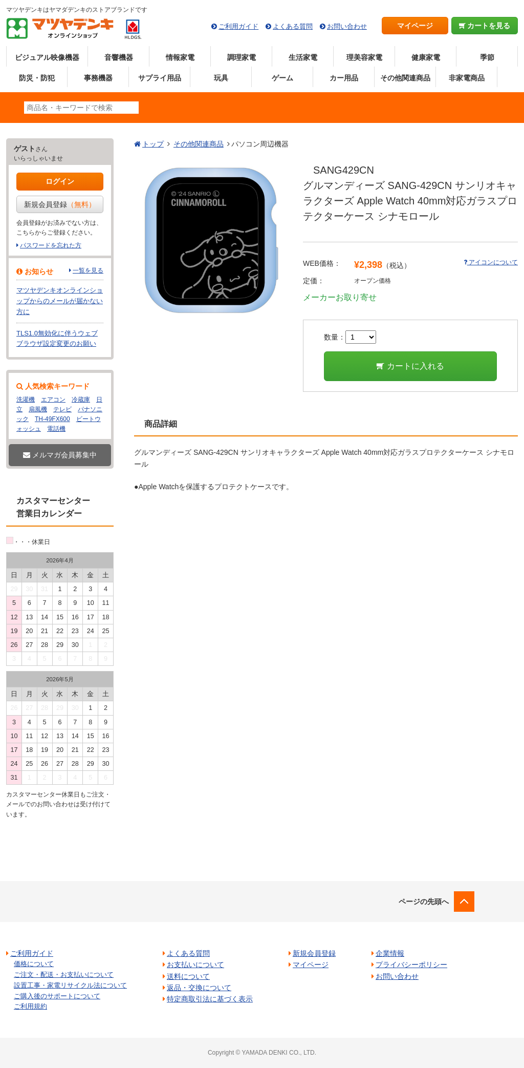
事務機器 (98, 78)
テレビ (62, 409)
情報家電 (180, 57)
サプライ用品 (159, 78)
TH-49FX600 (52, 419)
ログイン (60, 181)
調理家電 (241, 57)
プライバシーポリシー (411, 964)
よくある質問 (293, 26)
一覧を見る (88, 270)
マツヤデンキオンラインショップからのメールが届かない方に (59, 301)
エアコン (53, 399)
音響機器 (118, 57)
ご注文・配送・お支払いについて (64, 974)
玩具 (221, 78)
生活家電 (303, 57)
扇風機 (38, 409)
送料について (188, 976)
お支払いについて (195, 964)
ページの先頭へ (424, 901)
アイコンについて (491, 262)
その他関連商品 (405, 78)
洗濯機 (25, 399)
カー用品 (344, 78)
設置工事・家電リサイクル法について (70, 985)
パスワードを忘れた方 (50, 245)
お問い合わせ (347, 26)
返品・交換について (199, 987)
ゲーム (282, 78)
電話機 (56, 428)
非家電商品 (467, 78)
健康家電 (425, 57)
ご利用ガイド (238, 26)
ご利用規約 (30, 1006)
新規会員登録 (60, 204)
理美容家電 (364, 57)
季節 (487, 57)
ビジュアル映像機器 (47, 57)
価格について (34, 964)
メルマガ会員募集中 (60, 455)
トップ (153, 144)
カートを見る (485, 26)
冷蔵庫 (81, 399)
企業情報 (390, 953)
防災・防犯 (37, 78)
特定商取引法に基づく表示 (210, 999)
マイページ (415, 26)
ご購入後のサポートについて (57, 996)
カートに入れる (410, 366)
